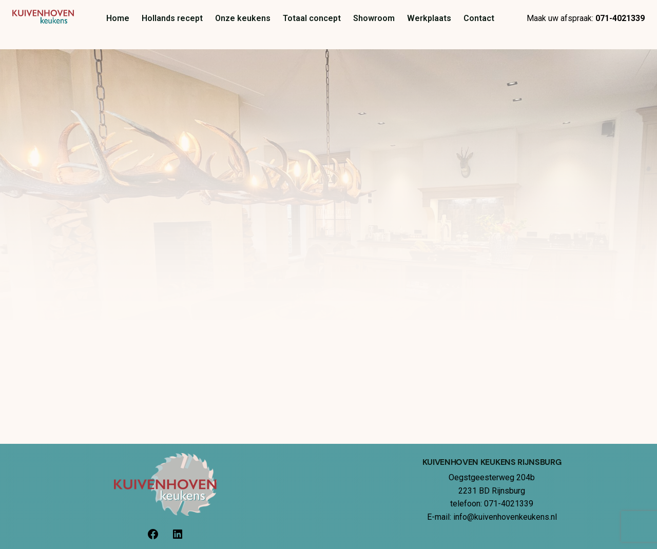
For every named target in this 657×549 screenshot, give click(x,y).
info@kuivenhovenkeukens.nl (505, 517)
